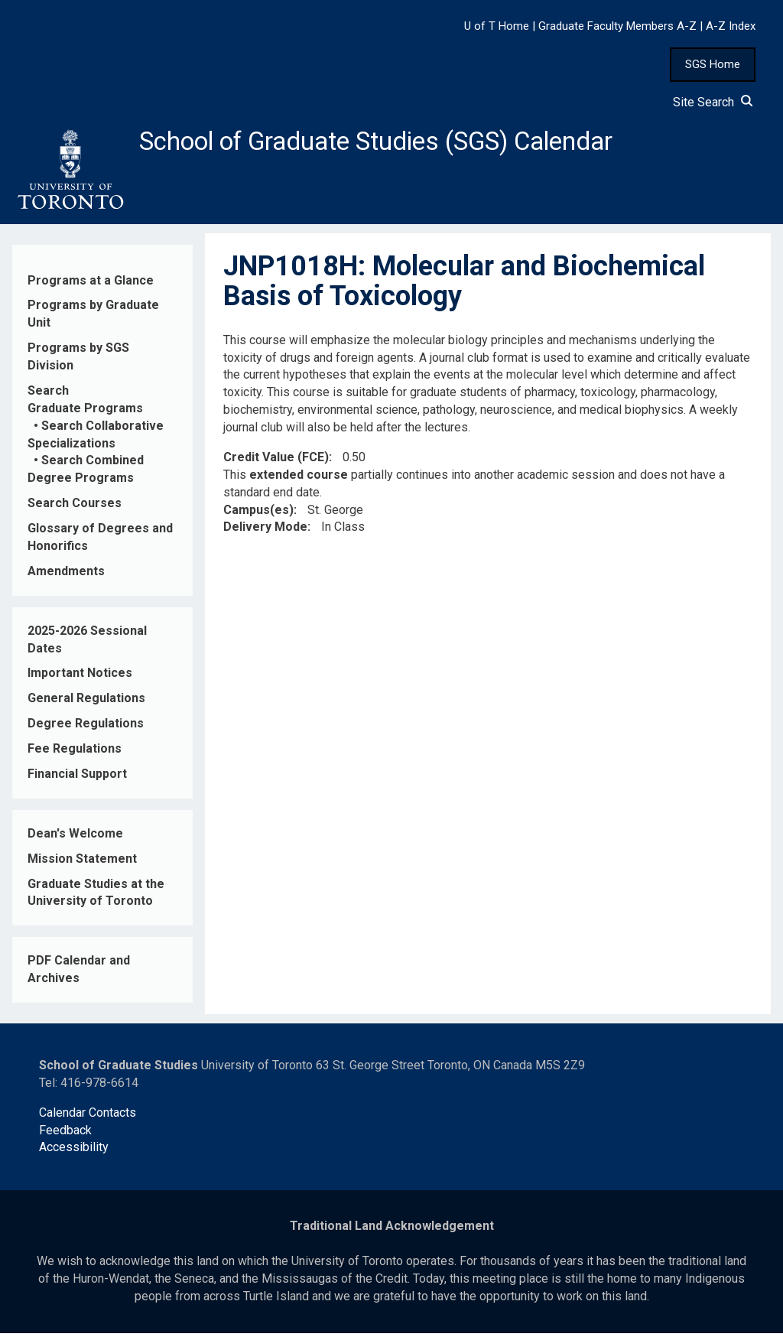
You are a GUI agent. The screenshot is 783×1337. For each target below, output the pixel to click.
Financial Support (77, 778)
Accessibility (74, 1151)
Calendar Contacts (87, 1116)
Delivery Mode (265, 531)
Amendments (66, 575)
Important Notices (80, 677)
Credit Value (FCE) (276, 461)
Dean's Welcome (75, 838)
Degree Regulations (86, 728)
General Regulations (86, 702)
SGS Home (712, 64)
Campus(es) (258, 513)
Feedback (65, 1134)
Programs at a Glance (91, 284)
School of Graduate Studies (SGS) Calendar (403, 143)
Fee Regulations (75, 753)
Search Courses (75, 507)
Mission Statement (82, 862)
